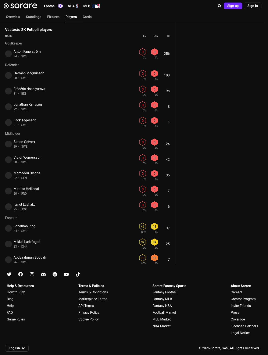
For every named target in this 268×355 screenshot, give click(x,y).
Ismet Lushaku (25, 204)
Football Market (164, 313)
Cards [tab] (87, 17)
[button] (219, 6)
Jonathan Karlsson (28, 105)
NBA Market (162, 326)
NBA (73, 6)
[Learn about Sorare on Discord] (43, 274)
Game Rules (16, 319)
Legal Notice (240, 333)
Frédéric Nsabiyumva (29, 89)
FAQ (10, 313)
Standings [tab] (33, 17)
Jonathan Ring (24, 226)
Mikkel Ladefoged (27, 242)
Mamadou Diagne (27, 173)
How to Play (16, 292)
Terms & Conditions (93, 292)
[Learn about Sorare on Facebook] (21, 274)
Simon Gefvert (24, 142)
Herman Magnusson (29, 73)
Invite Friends (241, 306)
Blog (10, 299)
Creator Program (243, 299)
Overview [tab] (13, 17)
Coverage (238, 319)
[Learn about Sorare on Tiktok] (78, 274)
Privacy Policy (88, 313)
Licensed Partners (244, 326)
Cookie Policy (88, 319)
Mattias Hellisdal (26, 189)
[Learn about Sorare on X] (9, 274)
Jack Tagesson (25, 120)
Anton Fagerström (27, 52)
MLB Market (162, 319)
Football (53, 6)
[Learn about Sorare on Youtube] (66, 274)
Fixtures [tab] (53, 17)
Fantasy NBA (162, 306)
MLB (91, 6)
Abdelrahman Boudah (30, 257)
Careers (236, 292)
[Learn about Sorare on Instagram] (32, 274)
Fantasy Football (165, 292)
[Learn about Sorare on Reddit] (55, 274)
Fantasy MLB (162, 299)
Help (10, 306)
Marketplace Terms (92, 299)
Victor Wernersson (27, 157)
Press (235, 313)
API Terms (86, 306)
